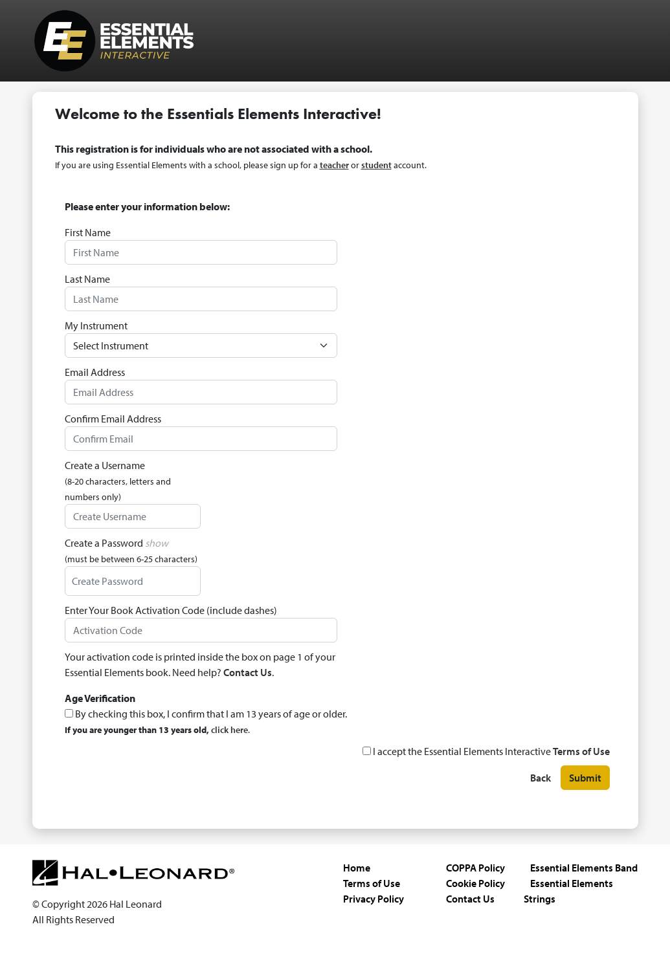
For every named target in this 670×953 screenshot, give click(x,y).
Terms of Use (581, 751)
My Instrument (96, 325)
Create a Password (131, 550)
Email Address (95, 372)
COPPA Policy (475, 867)
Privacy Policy (373, 898)
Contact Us (247, 672)
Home (356, 867)
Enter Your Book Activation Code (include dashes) (171, 610)
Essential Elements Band (584, 867)
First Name (88, 232)
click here (229, 730)
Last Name (87, 278)
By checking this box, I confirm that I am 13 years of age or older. (206, 721)
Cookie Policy (475, 883)
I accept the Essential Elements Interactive (486, 751)
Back (540, 778)
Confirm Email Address (113, 418)
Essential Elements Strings (568, 891)
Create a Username (118, 481)
